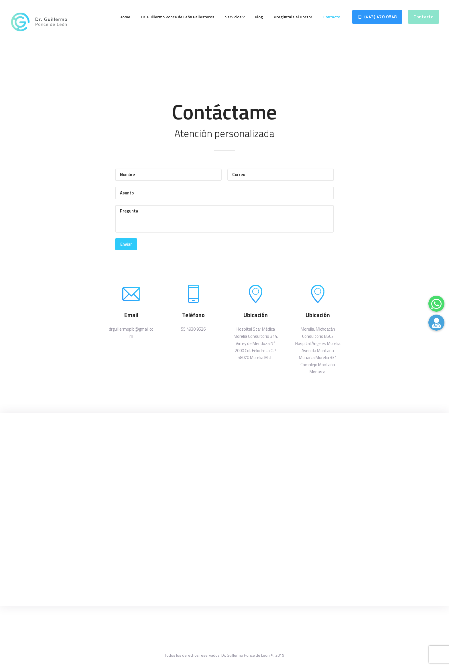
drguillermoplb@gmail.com (131, 333)
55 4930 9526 (193, 329)
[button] (436, 323)
